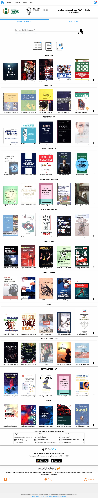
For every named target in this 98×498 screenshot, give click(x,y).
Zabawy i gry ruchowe (18, 439)
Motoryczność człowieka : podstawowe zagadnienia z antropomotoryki (76, 440)
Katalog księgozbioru (24, 21)
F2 (89, 2)
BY (77, 2)
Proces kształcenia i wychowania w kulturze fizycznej (25, 436)
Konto (32, 2)
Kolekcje (34, 33)
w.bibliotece (47, 472)
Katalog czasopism (73, 21)
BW (69, 2)
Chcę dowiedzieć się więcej (40, 496)
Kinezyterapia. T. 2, (42, 437)
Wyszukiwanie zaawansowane (23, 33)
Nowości (9, 2)
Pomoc (25, 2)
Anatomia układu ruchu (43, 439)
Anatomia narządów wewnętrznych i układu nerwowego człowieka (52, 442)
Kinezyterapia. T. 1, (42, 436)
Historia (17, 2)
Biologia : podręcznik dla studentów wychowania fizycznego (27, 440)
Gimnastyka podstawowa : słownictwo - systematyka (25, 437)
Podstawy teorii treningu (19, 442)
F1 (84, 2)
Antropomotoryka (65, 437)
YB (73, 2)
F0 (81, 2)
